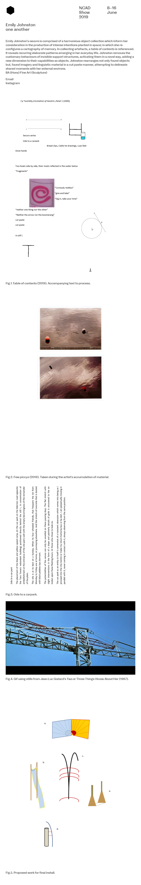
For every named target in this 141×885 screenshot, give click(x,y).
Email (9, 79)
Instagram (13, 83)
